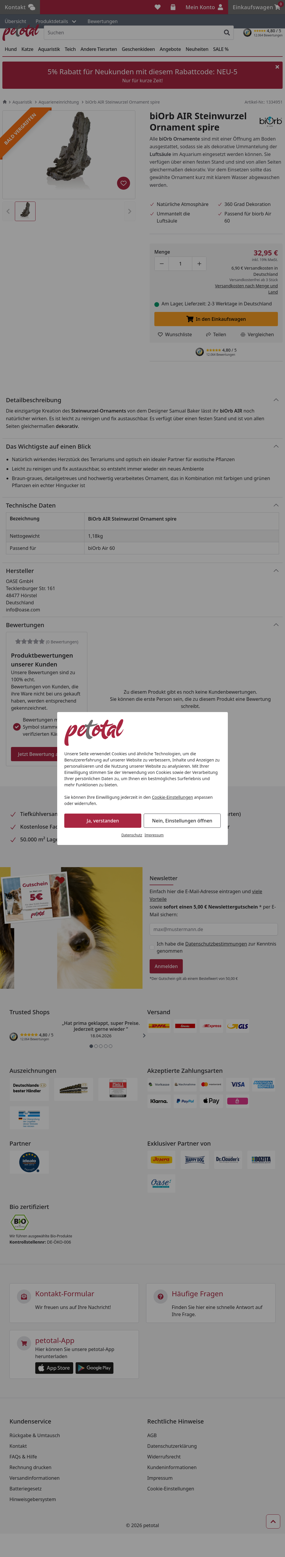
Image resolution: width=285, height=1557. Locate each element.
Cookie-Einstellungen (172, 797)
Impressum (154, 835)
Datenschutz (131, 835)
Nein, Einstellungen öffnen (182, 820)
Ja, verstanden (103, 820)
